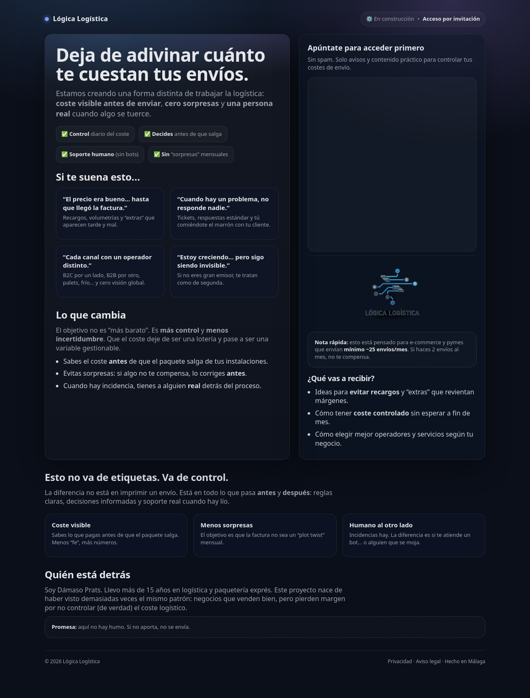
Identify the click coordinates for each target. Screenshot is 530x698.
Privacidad (400, 661)
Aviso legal (428, 661)
